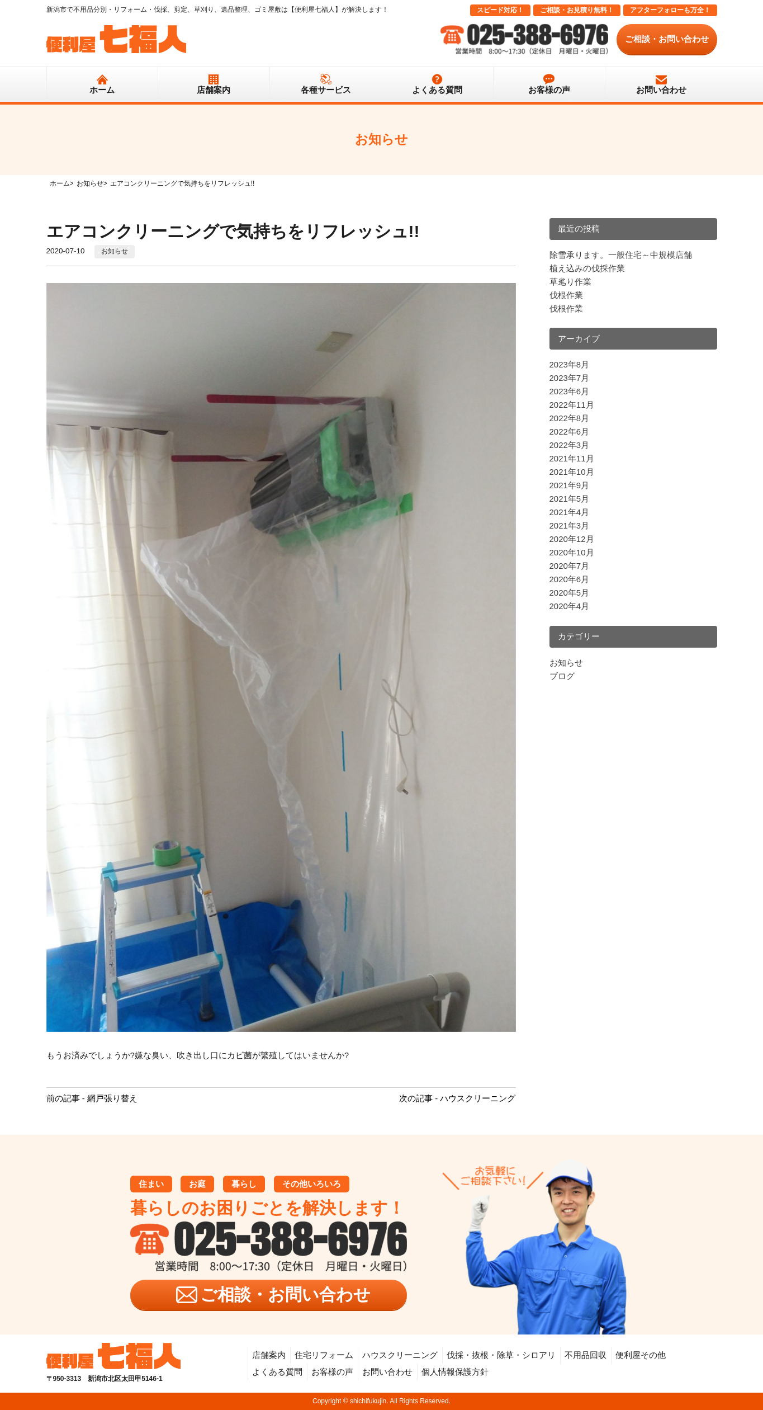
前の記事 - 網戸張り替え (92, 1098)
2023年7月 (569, 378)
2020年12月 (571, 539)
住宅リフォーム (324, 1355)
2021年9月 (569, 485)
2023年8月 (569, 364)
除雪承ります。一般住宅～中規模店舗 (620, 255)
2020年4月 (569, 606)
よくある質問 (437, 90)
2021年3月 (569, 525)
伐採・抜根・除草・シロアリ (501, 1355)
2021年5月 (569, 498)
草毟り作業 (570, 281)
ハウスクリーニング (400, 1355)
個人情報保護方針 (455, 1371)
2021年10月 (571, 472)
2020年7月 (569, 565)
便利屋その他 (640, 1355)
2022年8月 (569, 418)
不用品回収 (585, 1355)
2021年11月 (571, 458)
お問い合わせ (661, 90)
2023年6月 (569, 391)
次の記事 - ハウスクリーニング (457, 1098)
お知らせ (114, 251)
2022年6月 (569, 431)
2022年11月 (571, 404)
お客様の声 (549, 90)
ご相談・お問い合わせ (667, 39)
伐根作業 (566, 295)
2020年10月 (571, 552)
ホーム (102, 90)
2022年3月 (569, 445)
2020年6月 (569, 579)
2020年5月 (569, 592)
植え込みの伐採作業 (587, 268)
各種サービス (326, 90)
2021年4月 (569, 512)
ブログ (562, 676)
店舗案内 (213, 90)
